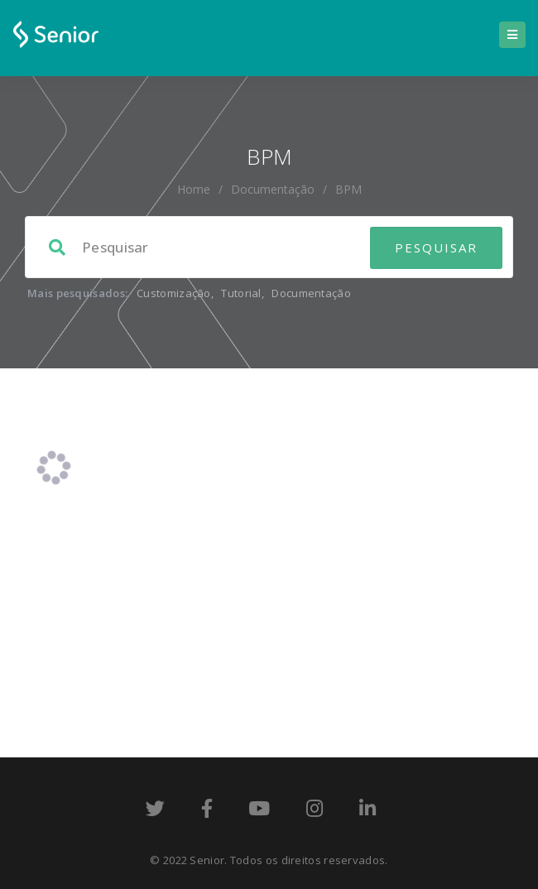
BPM (348, 189)
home (193, 189)
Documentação (273, 189)
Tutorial (241, 293)
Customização (174, 293)
